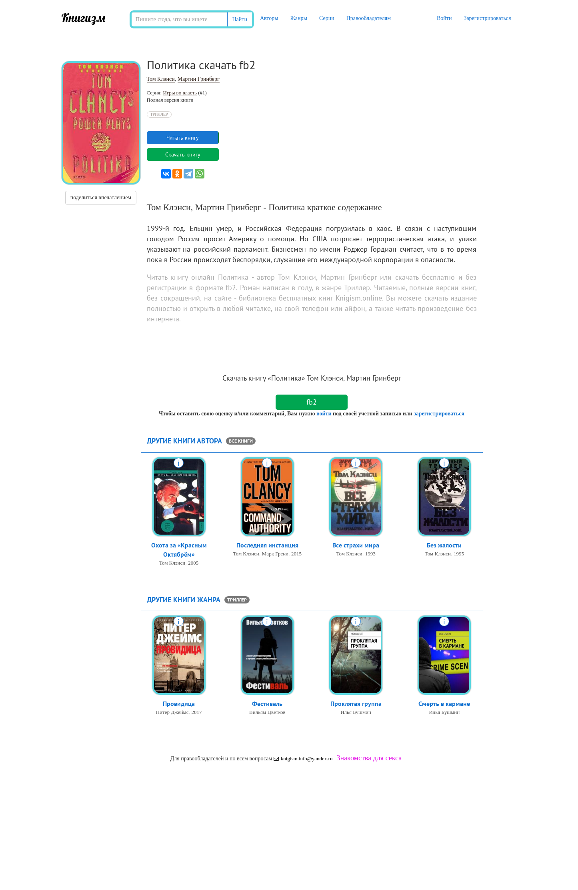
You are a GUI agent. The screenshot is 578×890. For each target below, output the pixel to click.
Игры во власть (180, 93)
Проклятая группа (356, 704)
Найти (239, 19)
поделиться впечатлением (100, 197)
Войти (444, 18)
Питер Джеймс (172, 712)
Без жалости (444, 545)
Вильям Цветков (267, 712)
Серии (326, 18)
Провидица (179, 704)
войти (323, 414)
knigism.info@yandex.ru (303, 759)
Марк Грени (275, 554)
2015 (296, 554)
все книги (241, 441)
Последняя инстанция (267, 545)
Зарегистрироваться (487, 18)
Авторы (269, 18)
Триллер (159, 114)
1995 (459, 554)
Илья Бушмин (355, 712)
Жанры (298, 18)
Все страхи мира (355, 545)
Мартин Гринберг (199, 79)
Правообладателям (368, 18)
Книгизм (83, 17)
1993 (370, 554)
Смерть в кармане (444, 704)
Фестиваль (267, 704)
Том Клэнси (161, 79)
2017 (197, 712)
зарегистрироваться (439, 414)
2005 (193, 563)
